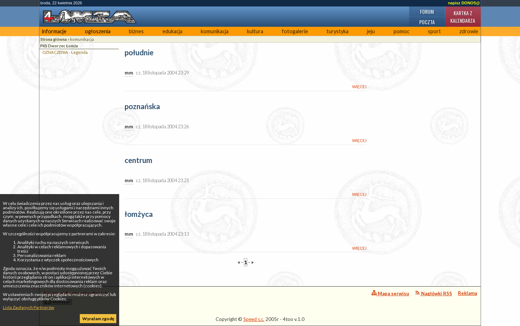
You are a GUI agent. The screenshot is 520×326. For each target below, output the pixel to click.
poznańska (142, 106)
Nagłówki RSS (433, 293)
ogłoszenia (97, 31)
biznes (136, 31)
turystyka (337, 31)
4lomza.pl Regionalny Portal (75, 298)
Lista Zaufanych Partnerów (28, 307)
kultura (255, 31)
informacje (54, 31)
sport (434, 31)
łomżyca (139, 214)
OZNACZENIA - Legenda (65, 52)
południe (139, 52)
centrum (138, 160)
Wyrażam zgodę (98, 318)
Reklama (467, 293)
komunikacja (215, 31)
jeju (371, 31)
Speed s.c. (253, 319)
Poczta (427, 22)
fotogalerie (295, 31)
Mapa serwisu (390, 293)
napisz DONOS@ (464, 3)
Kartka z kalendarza (462, 16)
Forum (427, 11)
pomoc (402, 31)
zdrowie (468, 31)
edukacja (172, 31)
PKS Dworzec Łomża (59, 45)
